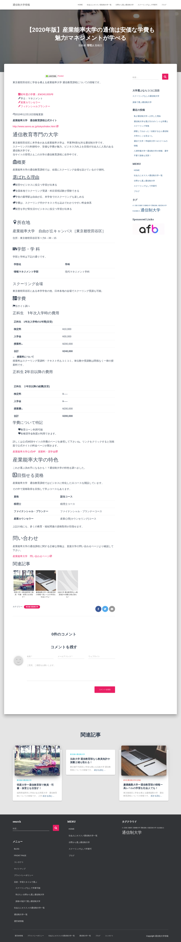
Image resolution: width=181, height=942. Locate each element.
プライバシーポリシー (23, 875)
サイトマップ (20, 869)
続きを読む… (48, 796)
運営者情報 (19, 921)
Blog (16, 849)
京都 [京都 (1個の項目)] (136, 205)
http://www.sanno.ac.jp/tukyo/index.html (36, 126)
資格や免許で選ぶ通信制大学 (27, 901)
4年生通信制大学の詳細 (132, 780)
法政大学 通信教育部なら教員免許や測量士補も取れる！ (90, 760)
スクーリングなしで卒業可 (147, 5)
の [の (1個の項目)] (133, 205)
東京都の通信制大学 (32, 606)
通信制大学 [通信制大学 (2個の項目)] (150, 210)
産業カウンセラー (29, 102)
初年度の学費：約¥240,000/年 (36, 94)
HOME (80, 5)
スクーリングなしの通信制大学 (146, 96)
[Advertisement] (145, 859)
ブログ (163, 5)
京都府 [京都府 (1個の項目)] (140, 205)
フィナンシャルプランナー (34, 106)
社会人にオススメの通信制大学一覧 (29, 908)
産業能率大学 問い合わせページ (32, 556)
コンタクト (19, 862)
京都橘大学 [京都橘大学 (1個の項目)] (147, 205)
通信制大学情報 (161, 936)
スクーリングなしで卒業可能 (27, 888)
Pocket (61, 76)
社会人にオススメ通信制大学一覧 (99, 5)
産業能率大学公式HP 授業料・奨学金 (35, 451)
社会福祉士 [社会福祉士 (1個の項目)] (136, 211)
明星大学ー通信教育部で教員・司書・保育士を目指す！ (35, 786)
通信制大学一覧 (20, 914)
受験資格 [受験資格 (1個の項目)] (154, 205)
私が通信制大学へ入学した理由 (147, 116)
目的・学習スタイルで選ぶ (25, 882)
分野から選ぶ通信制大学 (125, 5)
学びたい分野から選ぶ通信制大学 (29, 894)
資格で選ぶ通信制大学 (142, 102)
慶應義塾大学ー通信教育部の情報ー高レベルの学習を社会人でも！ (143, 786)
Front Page (20, 855)
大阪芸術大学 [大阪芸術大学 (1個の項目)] (162, 205)
